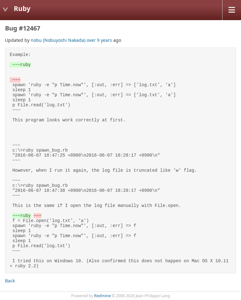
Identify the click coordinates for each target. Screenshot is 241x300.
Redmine (102, 295)
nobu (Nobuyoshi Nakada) (58, 40)
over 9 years (99, 40)
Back (10, 281)
